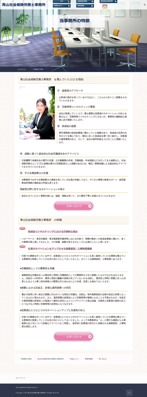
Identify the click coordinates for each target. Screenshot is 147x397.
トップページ (21, 69)
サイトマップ (20, 378)
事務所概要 (89, 359)
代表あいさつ (74, 359)
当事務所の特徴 (26, 359)
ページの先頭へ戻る (129, 393)
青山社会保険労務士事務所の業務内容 (51, 359)
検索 (144, 4)
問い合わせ (103, 359)
